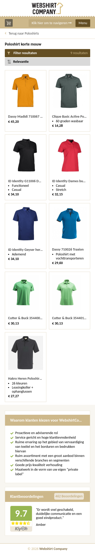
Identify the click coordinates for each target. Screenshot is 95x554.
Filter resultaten (47, 53)
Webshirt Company (53, 549)
